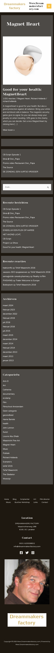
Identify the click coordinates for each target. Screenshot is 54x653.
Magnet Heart (23, 99)
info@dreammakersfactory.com (27, 546)
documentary (9, 394)
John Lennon (8, 428)
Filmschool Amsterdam (13, 407)
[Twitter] (27, 552)
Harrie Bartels (9, 419)
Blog (14, 499)
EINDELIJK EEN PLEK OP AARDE (18, 230)
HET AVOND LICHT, (12, 234)
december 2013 (10, 352)
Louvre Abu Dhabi (11, 436)
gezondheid (8, 415)
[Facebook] (21, 552)
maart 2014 (8, 344)
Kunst (5, 432)
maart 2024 (8, 305)
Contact (45, 502)
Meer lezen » (9, 130)
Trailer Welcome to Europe (28, 280)
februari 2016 (9, 327)
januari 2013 (8, 360)
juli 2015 (6, 331)
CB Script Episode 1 (12, 155)
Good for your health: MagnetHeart (18, 247)
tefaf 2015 (8, 466)
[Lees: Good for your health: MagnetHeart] (27, 60)
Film (4, 402)
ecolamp (6, 398)
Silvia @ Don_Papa (11, 159)
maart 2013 (8, 356)
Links (36, 502)
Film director (45, 499)
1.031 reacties (9, 99)
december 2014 (10, 339)
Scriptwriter (25, 499)
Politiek (6, 453)
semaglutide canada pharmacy (16, 276)
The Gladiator (9, 474)
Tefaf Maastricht (10, 470)
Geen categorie (10, 411)
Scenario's (7, 462)
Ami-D (6, 381)
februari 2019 (9, 318)
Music (5, 449)
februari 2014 (9, 348)
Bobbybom (8, 285)
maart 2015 (8, 335)
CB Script (7, 239)
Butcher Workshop (22, 502)
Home (6, 499)
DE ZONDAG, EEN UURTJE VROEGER (20, 172)
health (5, 423)
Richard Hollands (38, 99)
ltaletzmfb (7, 268)
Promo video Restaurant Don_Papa (19, 163)
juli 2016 (6, 322)
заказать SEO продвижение (15, 272)
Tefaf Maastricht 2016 (25, 268)
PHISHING (8, 280)
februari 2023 (9, 310)
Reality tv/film (39, 276)
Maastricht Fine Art (11, 441)
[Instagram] (32, 552)
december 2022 (10, 314)
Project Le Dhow (10, 243)
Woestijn (7, 479)
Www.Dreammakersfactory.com (36, 6)
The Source (8, 167)
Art (4, 385)
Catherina (7, 390)
